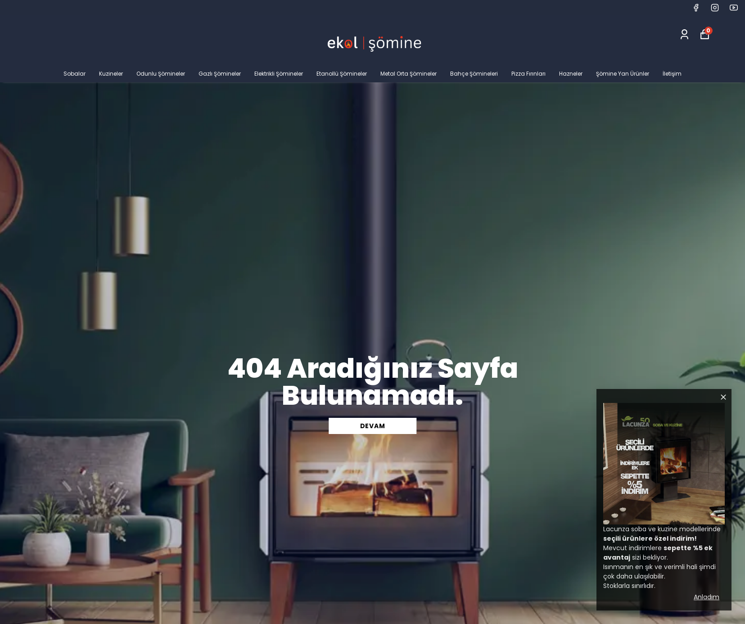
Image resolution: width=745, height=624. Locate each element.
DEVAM (372, 425)
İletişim (672, 73)
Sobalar (74, 73)
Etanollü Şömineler (341, 73)
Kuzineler (111, 73)
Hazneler (570, 73)
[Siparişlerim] (684, 34)
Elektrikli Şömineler (278, 73)
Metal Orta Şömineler (408, 73)
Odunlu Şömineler (160, 73)
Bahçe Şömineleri (474, 73)
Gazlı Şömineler (220, 73)
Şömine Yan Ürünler (622, 73)
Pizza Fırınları (528, 73)
